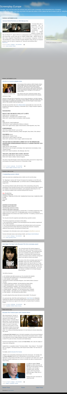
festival (10, 46)
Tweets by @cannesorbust (51, 39)
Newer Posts (6, 387)
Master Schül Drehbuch (33, 234)
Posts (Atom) (11, 390)
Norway (19, 305)
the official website (21, 104)
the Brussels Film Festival (16, 351)
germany (11, 237)
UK (21, 167)
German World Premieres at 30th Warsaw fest (15, 21)
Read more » (5, 42)
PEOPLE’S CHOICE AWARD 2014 (12, 81)
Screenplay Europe (10, 6)
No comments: (19, 44)
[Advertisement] (13, 63)
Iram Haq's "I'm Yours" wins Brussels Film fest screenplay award (20, 244)
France (18, 167)
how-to (14, 237)
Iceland (16, 305)
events (7, 46)
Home (23, 387)
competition (8, 305)
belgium (11, 167)
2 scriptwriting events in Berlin (11, 174)
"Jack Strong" (30, 298)
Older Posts (39, 387)
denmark (15, 167)
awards (7, 167)
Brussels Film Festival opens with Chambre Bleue (16, 312)
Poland (14, 46)
